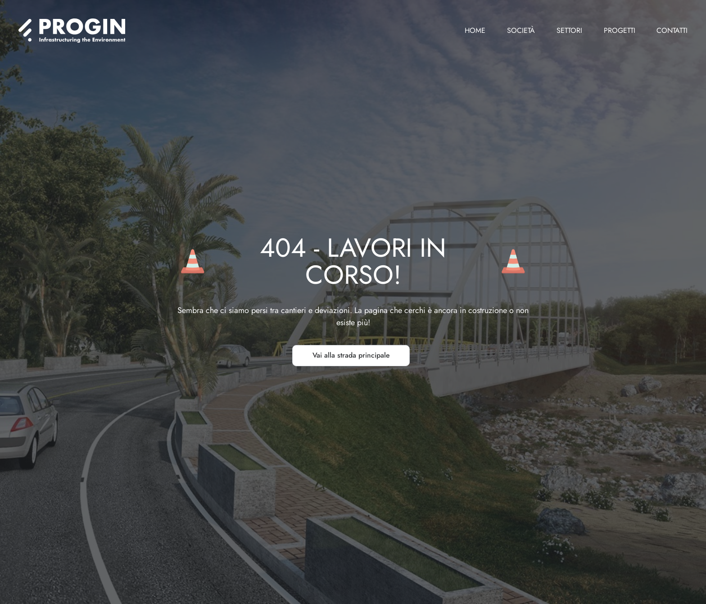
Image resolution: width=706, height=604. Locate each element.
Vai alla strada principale (350, 355)
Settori (569, 30)
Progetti (619, 30)
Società (521, 30)
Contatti (672, 30)
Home (475, 30)
